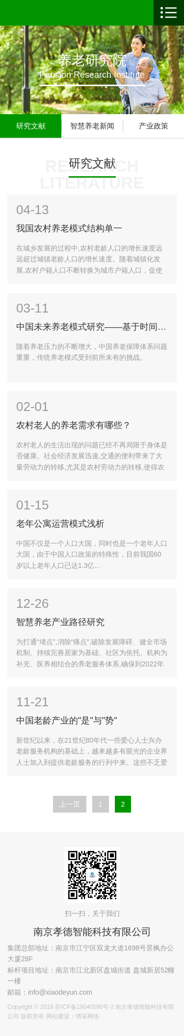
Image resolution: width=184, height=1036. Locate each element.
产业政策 (153, 126)
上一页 (69, 804)
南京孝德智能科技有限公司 (92, 932)
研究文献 (31, 126)
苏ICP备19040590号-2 (84, 1007)
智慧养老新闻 (92, 126)
